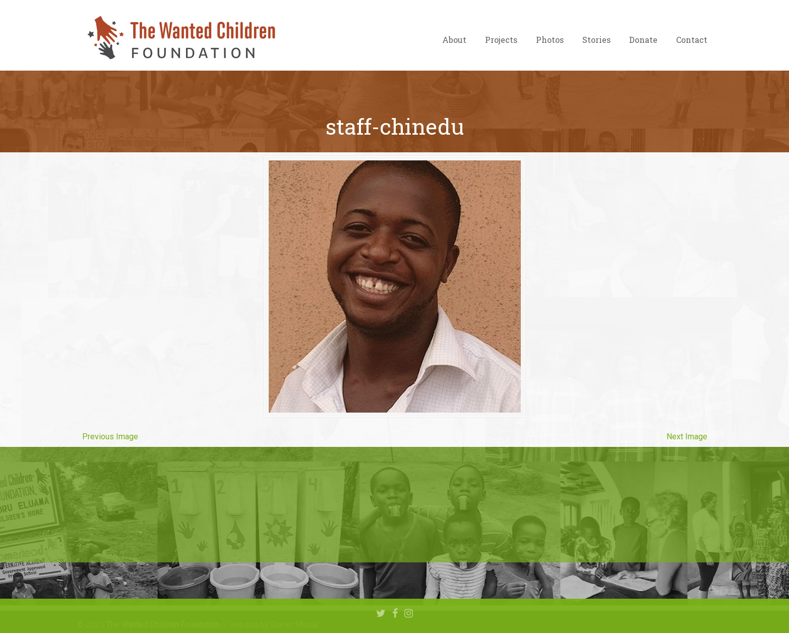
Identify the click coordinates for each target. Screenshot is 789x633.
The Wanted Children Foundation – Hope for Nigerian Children (180, 38)
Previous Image (110, 436)
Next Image (686, 436)
